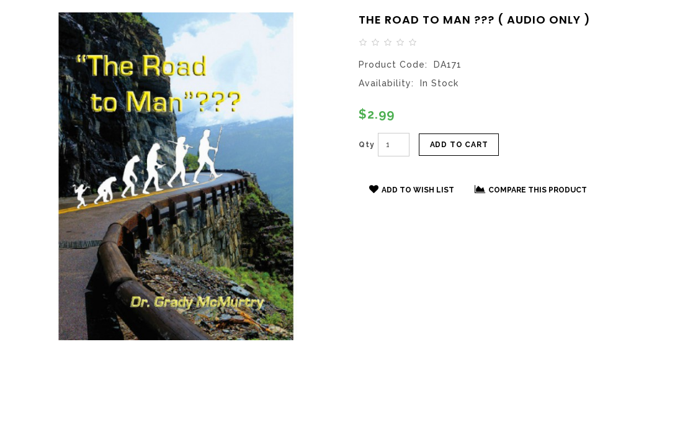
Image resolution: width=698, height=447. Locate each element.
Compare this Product (531, 189)
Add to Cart (459, 144)
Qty (367, 144)
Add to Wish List (411, 189)
